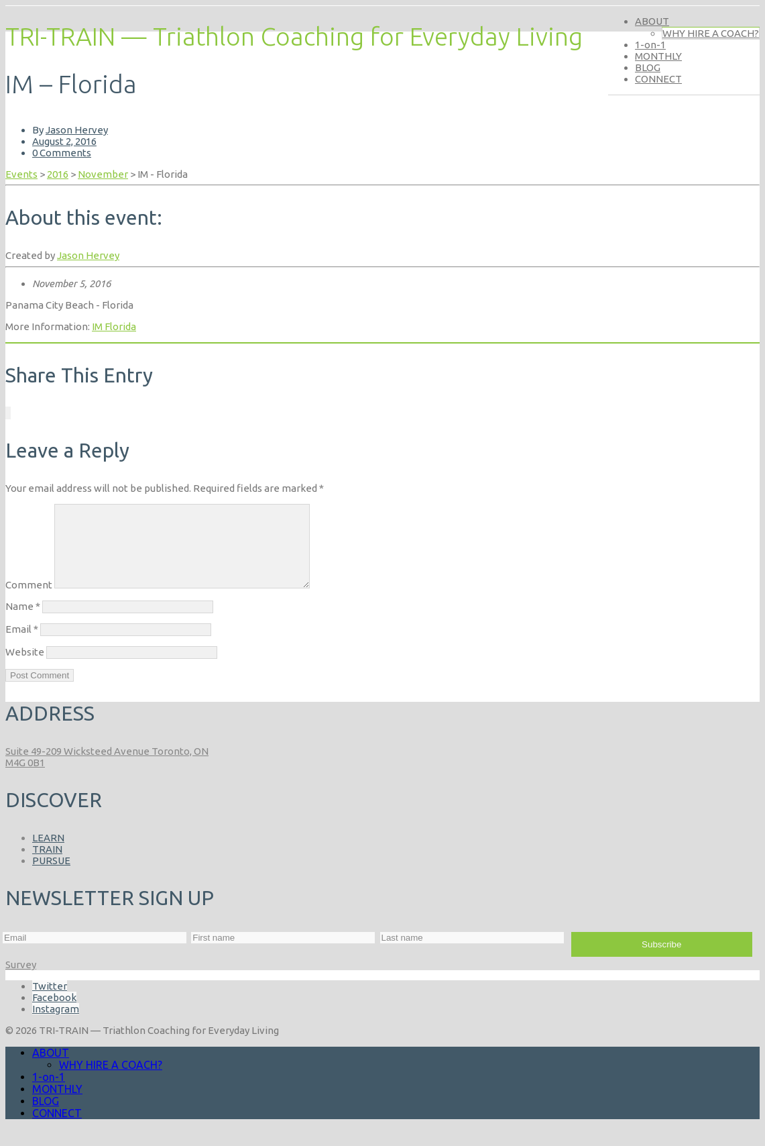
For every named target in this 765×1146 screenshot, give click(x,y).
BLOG (647, 67)
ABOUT (652, 21)
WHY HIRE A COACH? (710, 33)
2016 (57, 174)
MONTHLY (658, 56)
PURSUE (51, 876)
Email (21, 645)
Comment (28, 601)
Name (22, 622)
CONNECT (658, 79)
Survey (20, 980)
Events (21, 174)
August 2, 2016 (64, 141)
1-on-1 (650, 44)
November (103, 174)
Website (24, 668)
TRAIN (47, 865)
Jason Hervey (77, 130)
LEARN (48, 854)
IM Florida (114, 326)
